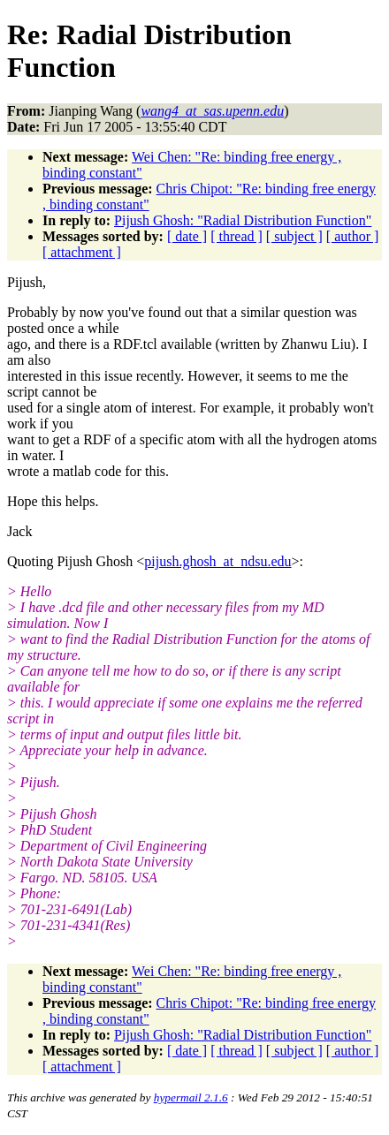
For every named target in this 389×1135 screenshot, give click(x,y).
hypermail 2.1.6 (191, 1097)
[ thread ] (236, 236)
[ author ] (352, 236)
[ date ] (187, 236)
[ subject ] (294, 236)
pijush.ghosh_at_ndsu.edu (217, 561)
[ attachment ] (81, 252)
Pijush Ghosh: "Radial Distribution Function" (242, 220)
